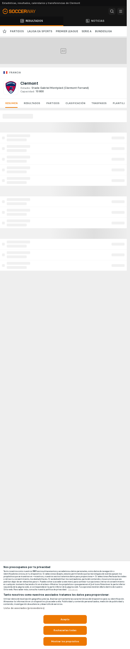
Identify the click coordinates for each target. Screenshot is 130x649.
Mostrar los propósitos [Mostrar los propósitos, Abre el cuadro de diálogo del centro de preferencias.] (65, 641)
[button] (112, 11)
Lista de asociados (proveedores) (23, 608)
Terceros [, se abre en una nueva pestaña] (73, 589)
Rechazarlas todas (64, 630)
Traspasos (99, 103)
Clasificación (75, 103)
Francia (15, 72)
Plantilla (120, 103)
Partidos (52, 103)
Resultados (32, 103)
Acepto (65, 619)
